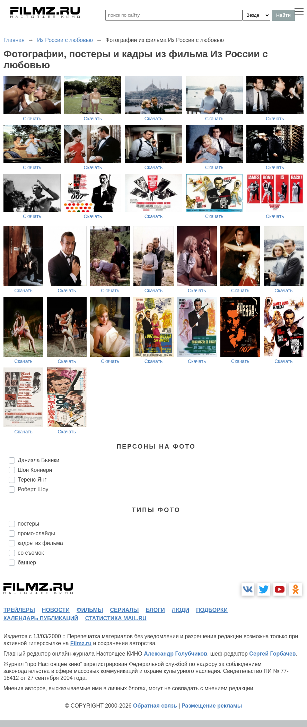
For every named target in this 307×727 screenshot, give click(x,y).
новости (56, 610)
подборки (212, 610)
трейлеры (19, 610)
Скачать (32, 118)
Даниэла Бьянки (38, 460)
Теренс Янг (32, 480)
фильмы (90, 610)
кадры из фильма (40, 543)
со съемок (31, 553)
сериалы (124, 610)
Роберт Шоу (33, 489)
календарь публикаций (40, 618)
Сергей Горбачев (272, 654)
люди (180, 610)
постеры (28, 524)
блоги (155, 610)
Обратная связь (155, 706)
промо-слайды (36, 533)
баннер (27, 562)
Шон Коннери (35, 470)
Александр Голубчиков (175, 654)
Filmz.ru (80, 643)
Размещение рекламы (212, 706)
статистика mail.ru (116, 618)
